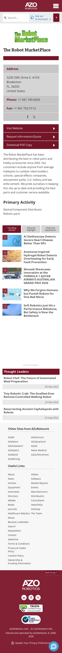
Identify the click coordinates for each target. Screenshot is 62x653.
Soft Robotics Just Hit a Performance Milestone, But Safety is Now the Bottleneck (40, 310)
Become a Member (18, 522)
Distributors (37, 496)
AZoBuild (13, 454)
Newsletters (14, 530)
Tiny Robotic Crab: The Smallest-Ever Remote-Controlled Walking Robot (29, 395)
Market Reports (39, 483)
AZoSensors (37, 437)
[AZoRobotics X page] (38, 597)
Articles (12, 483)
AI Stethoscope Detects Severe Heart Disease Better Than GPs (40, 239)
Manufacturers (39, 491)
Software (36, 478)
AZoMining (14, 458)
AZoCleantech (15, 445)
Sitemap (35, 509)
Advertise (13, 539)
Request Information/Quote (24, 136)
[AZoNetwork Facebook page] (31, 597)
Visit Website (15, 128)
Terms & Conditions (19, 543)
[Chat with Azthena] (54, 646)
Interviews (13, 491)
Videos (34, 474)
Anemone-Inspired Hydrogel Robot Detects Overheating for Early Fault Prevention (40, 257)
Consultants (37, 500)
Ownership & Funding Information (19, 561)
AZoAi (34, 445)
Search (12, 526)
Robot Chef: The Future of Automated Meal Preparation (30, 379)
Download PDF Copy (19, 145)
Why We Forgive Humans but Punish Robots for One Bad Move (41, 293)
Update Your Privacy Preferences (31, 643)
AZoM (11, 437)
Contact (12, 535)
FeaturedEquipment (50, 228)
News (11, 478)
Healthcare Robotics (19, 513)
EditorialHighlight (31, 228)
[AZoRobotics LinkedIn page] (24, 597)
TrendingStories (11, 228)
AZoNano (13, 441)
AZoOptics (13, 450)
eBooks (12, 500)
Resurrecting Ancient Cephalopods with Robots (31, 410)
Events (34, 487)
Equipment (14, 487)
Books (11, 504)
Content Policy (16, 555)
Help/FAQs (37, 504)
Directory (13, 496)
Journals (12, 509)
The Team (36, 513)
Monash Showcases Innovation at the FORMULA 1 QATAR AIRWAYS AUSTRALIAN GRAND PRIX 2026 (39, 276)
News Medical (39, 450)
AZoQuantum (38, 441)
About (11, 474)
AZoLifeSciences (40, 454)
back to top (51, 572)
